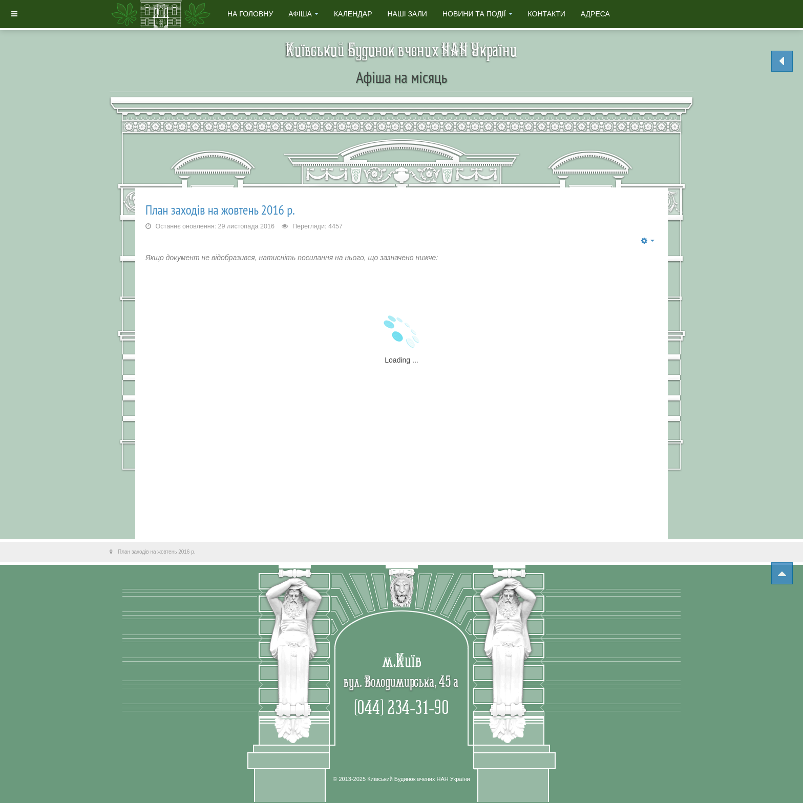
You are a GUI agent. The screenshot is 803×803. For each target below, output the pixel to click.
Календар (353, 14)
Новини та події (477, 14)
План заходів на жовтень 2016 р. (220, 209)
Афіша (303, 14)
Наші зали (407, 14)
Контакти (546, 14)
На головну (250, 14)
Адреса (595, 14)
